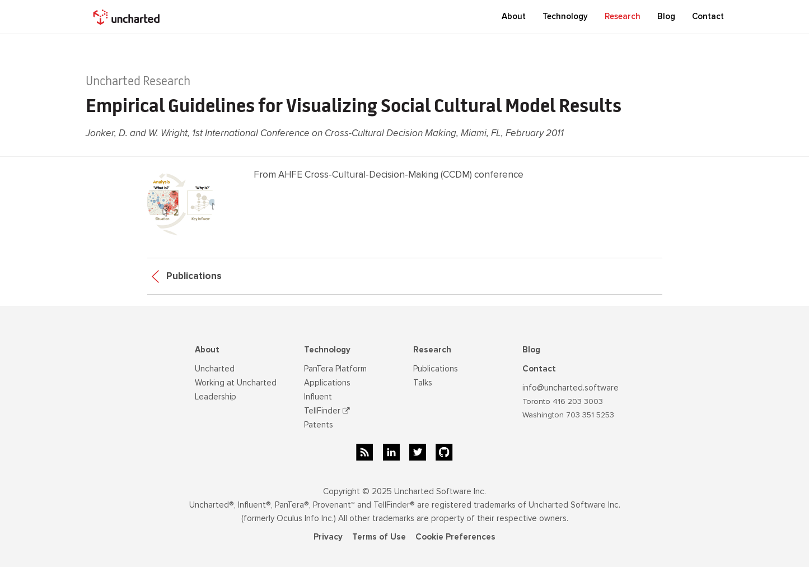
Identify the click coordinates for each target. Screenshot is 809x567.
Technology (327, 350)
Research (432, 350)
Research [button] (622, 16)
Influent (318, 397)
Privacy (328, 537)
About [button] (514, 16)
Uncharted (215, 369)
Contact (708, 16)
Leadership (215, 397)
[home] (127, 17)
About (207, 350)
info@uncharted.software (570, 388)
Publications (187, 276)
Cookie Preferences (455, 537)
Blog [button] (666, 16)
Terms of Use (379, 537)
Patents (318, 425)
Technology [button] (565, 16)
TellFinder (327, 411)
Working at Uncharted (236, 383)
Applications (327, 383)
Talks (422, 383)
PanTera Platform (335, 369)
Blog (531, 350)
